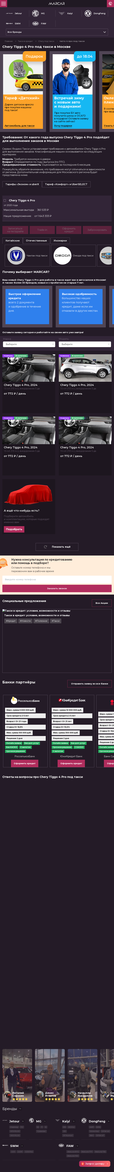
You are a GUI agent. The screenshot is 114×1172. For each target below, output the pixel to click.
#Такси (56, 621)
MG (38, 13)
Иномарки (60, 240)
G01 (13, 1152)
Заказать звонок (57, 588)
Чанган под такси (27, 256)
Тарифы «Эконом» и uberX (22, 184)
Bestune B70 (73, 1152)
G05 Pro (29, 1152)
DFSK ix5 (105, 1131)
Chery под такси (46, 41)
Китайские (12, 240)
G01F (20, 1152)
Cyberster (41, 1131)
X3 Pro (71, 1127)
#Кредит (11, 621)
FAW (39, 23)
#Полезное (41, 621)
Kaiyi (65, 13)
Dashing (14, 1127)
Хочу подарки (63, 125)
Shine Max (94, 1131)
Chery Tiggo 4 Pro (19, 200)
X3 (64, 1131)
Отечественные (36, 240)
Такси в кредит (25, 41)
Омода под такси (73, 256)
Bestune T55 (100, 1152)
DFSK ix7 (100, 1135)
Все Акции (102, 603)
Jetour (14, 13)
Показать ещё (57, 547)
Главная (9, 41)
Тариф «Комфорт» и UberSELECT (66, 184)
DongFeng (95, 13)
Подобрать (14, 529)
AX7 (92, 1127)
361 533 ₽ (26, 210)
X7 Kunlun (67, 1135)
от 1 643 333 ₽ (28, 216)
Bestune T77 (87, 1152)
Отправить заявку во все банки (89, 683)
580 (91, 1135)
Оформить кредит (24, 763)
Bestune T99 (73, 1156)
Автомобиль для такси (19, 125)
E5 (64, 1127)
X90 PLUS (15, 1135)
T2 (22, 1127)
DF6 (98, 1127)
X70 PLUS (15, 1131)
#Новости (25, 621)
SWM (13, 23)
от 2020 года (11, 205)
